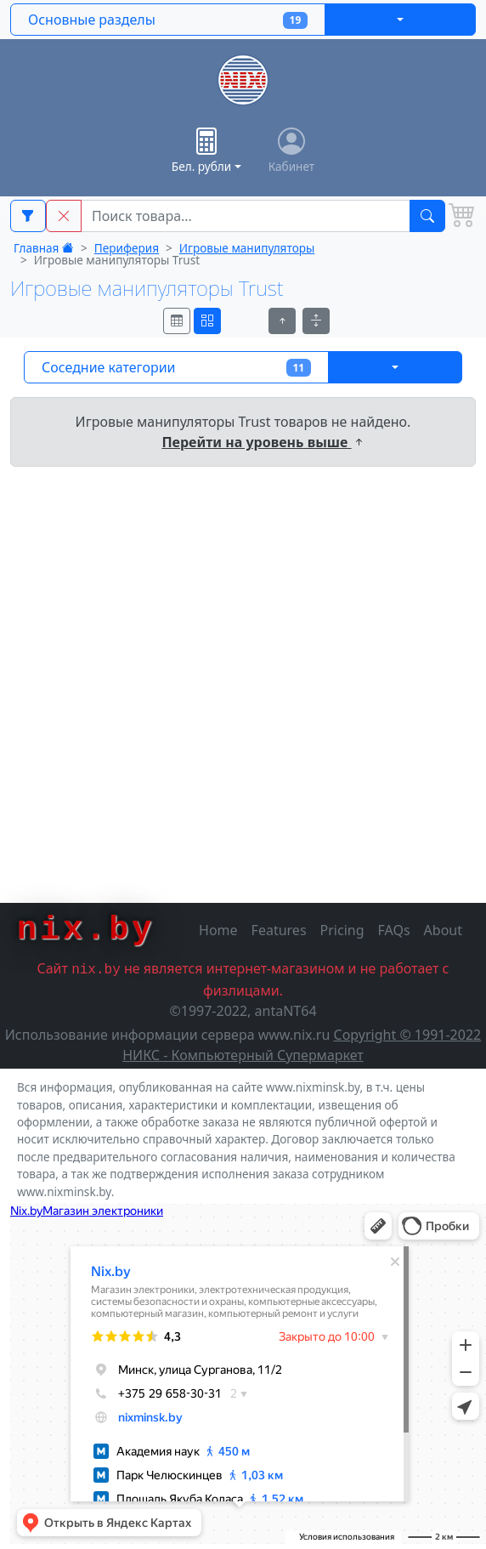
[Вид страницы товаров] (176, 321)
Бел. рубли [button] (201, 151)
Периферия (126, 248)
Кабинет (291, 151)
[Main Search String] (245, 216)
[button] (64, 216)
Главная (44, 248)
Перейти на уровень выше (262, 442)
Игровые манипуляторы (247, 248)
